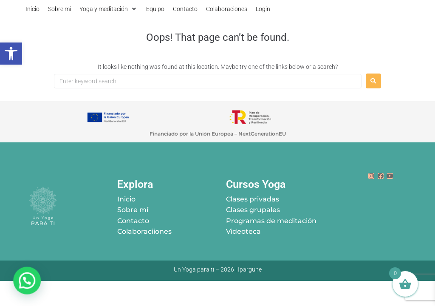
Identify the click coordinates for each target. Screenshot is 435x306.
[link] (11, 53)
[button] (108, 9)
